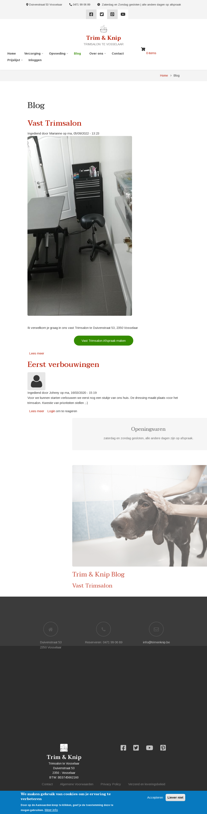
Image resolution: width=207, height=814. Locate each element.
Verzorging (32, 54)
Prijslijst (13, 60)
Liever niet (175, 797)
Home (11, 53)
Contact (118, 53)
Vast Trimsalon (166, 585)
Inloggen (35, 60)
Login (51, 411)
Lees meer (36, 353)
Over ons (96, 54)
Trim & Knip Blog (172, 574)
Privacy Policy (111, 784)
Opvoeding (57, 54)
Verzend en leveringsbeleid (146, 784)
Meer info (51, 810)
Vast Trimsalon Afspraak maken (104, 340)
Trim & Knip (103, 38)
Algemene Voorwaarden (76, 784)
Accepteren (155, 797)
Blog (77, 53)
